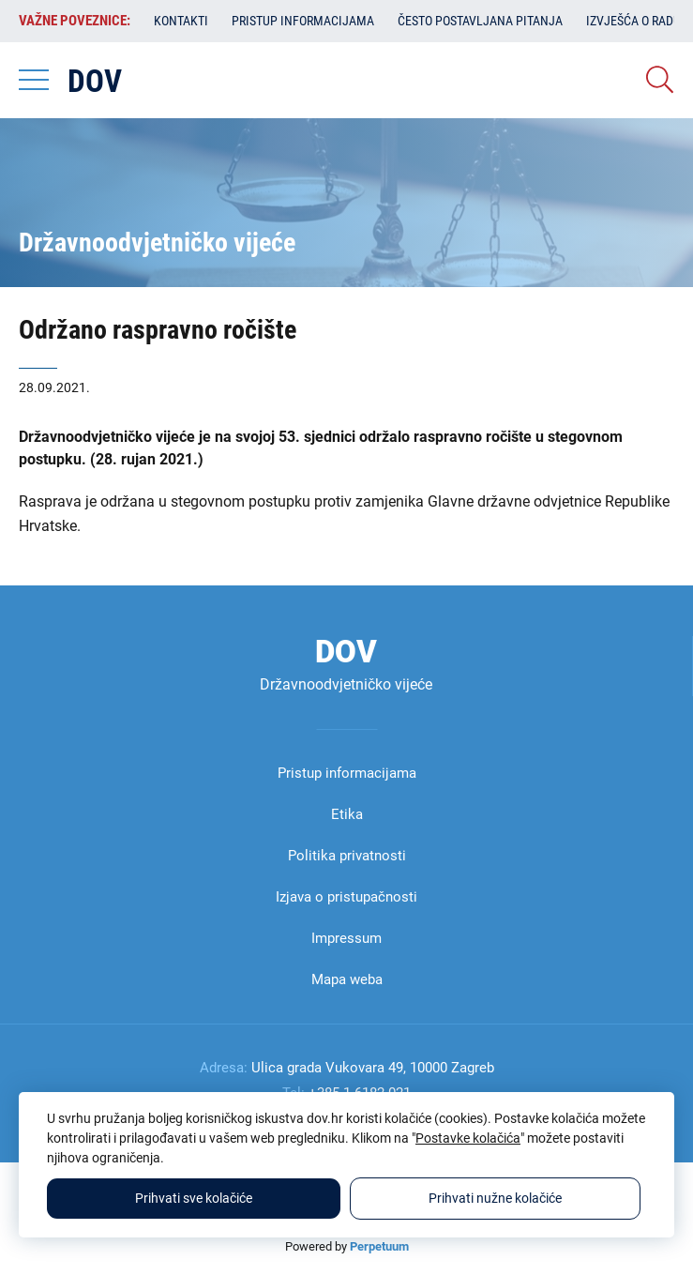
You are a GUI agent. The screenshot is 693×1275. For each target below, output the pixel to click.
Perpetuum (379, 1246)
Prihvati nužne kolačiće (495, 1198)
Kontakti (181, 20)
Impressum (346, 938)
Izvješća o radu (633, 20)
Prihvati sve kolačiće (193, 1198)
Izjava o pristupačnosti (346, 896)
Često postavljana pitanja (480, 20)
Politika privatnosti (347, 855)
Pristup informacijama (303, 20)
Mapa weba (347, 979)
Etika (347, 814)
